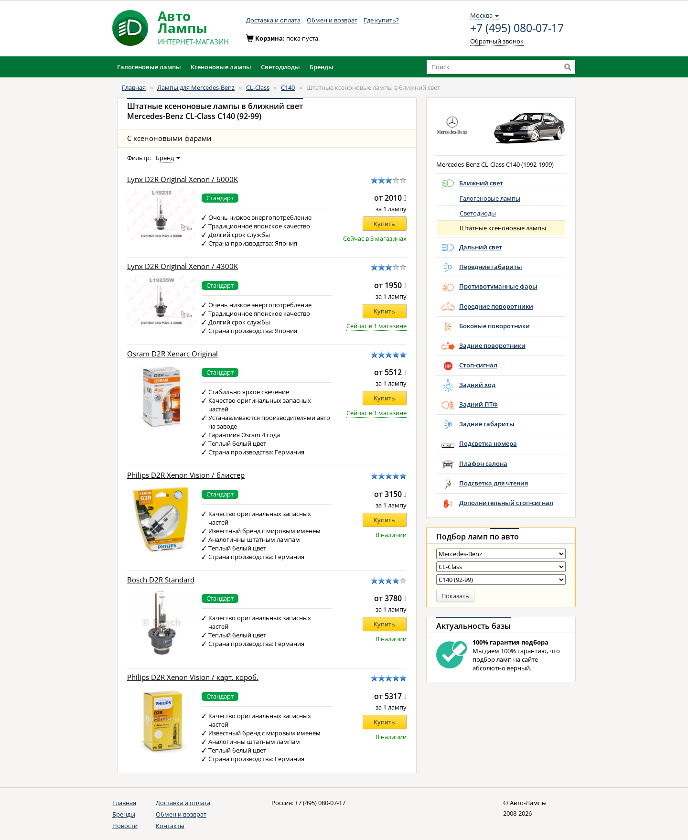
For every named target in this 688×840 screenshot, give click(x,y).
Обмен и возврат (332, 20)
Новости (125, 825)
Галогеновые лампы (490, 198)
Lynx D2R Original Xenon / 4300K (182, 266)
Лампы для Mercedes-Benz (196, 87)
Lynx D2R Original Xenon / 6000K (182, 179)
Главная (134, 87)
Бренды (123, 814)
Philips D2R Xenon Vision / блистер (186, 475)
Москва (484, 15)
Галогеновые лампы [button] (149, 67)
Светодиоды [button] (280, 67)
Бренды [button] (321, 67)
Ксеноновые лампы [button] (221, 67)
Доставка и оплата (273, 20)
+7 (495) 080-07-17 (517, 28)
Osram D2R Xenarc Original (172, 354)
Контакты (170, 825)
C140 (288, 87)
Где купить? (381, 20)
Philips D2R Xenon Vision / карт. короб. (192, 677)
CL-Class (257, 87)
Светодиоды (478, 213)
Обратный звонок (497, 41)
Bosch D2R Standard (160, 580)
